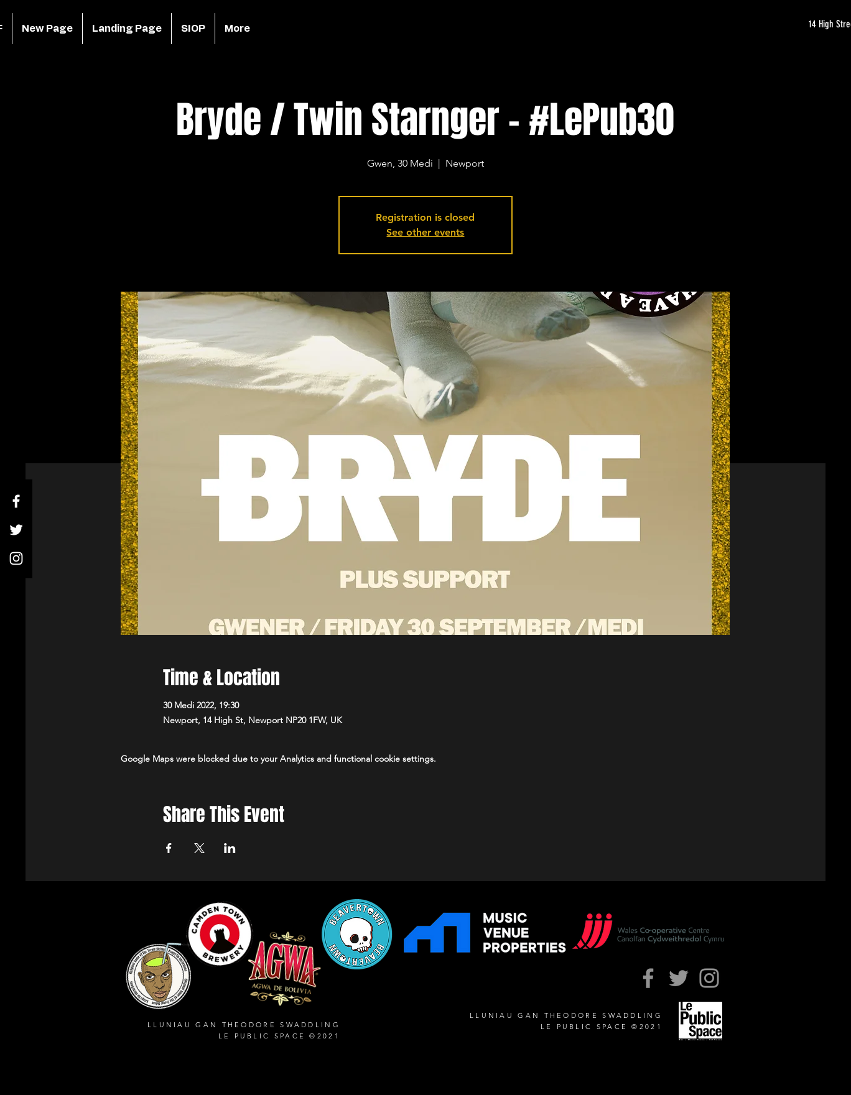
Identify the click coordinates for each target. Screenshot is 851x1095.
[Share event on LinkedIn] (230, 848)
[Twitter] (16, 529)
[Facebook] (16, 501)
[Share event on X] (199, 848)
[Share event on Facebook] (169, 848)
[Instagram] (16, 558)
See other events (425, 232)
